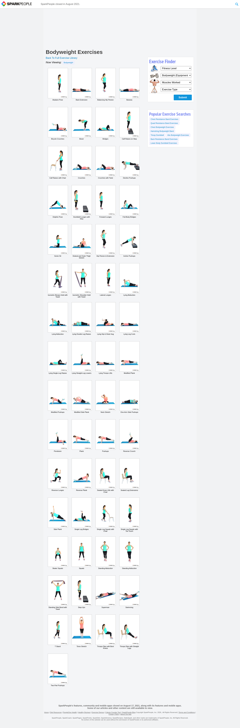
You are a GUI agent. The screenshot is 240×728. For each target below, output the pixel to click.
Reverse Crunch (129, 435)
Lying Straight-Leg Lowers (82, 357)
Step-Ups (82, 592)
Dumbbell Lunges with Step (82, 202)
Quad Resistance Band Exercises (164, 123)
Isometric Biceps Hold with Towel (58, 280)
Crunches (82, 162)
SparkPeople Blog (128, 712)
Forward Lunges (105, 201)
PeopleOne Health (70, 712)
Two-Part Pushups (58, 670)
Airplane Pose (58, 84)
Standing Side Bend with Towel (58, 593)
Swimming (129, 592)
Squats (82, 552)
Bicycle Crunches (58, 123)
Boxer (82, 123)
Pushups (105, 435)
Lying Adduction (58, 318)
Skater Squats (58, 552)
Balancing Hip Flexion (105, 84)
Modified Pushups (58, 396)
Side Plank (58, 513)
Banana (129, 84)
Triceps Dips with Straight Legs (129, 632)
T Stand (58, 631)
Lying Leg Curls (129, 318)
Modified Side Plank (82, 396)
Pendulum (58, 435)
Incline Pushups (129, 240)
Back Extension (82, 84)
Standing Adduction (129, 552)
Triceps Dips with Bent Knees (105, 632)
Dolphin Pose (58, 201)
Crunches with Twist (105, 162)
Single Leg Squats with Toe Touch (129, 514)
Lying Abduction (129, 279)
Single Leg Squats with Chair (105, 514)
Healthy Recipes (84, 712)
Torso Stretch (82, 631)
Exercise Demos (98, 712)
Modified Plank (129, 357)
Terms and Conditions (187, 712)
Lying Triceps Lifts (105, 357)
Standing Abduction (105, 552)
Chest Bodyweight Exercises (162, 127)
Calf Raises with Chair (58, 162)
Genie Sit (58, 240)
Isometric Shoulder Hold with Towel (82, 280)
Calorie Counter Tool (113, 712)
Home (46, 712)
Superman (105, 592)
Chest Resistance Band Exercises (164, 119)
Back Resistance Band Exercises (164, 139)
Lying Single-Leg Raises (58, 357)
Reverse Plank (82, 474)
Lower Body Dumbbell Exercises (164, 143)
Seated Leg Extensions (129, 474)
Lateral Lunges (105, 279)
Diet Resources (56, 712)
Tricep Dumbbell (157, 135)
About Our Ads (125, 714)
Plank (82, 435)
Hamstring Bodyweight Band (162, 131)
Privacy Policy (114, 714)
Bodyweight (68, 63)
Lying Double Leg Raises (82, 318)
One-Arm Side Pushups (129, 396)
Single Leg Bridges (82, 513)
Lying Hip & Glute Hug (105, 318)
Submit (183, 97)
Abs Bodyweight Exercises (178, 135)
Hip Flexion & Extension (105, 240)
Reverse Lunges (58, 474)
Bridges (105, 123)
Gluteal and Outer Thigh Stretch (82, 241)
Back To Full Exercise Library (61, 58)
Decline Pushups (129, 162)
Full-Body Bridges (129, 201)
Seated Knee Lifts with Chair (105, 475)
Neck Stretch (105, 396)
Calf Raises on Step (129, 123)
